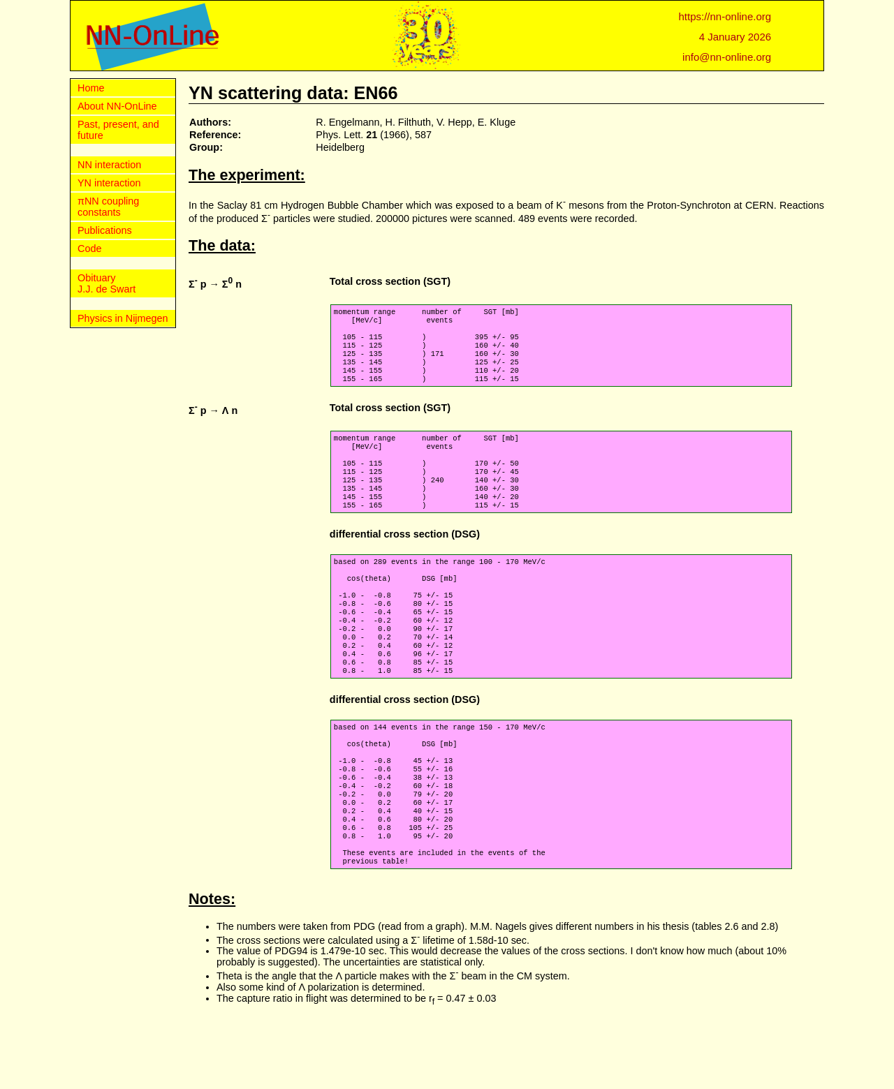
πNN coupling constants (108, 206)
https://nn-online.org (725, 16)
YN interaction (109, 182)
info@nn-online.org (726, 57)
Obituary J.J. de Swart (106, 283)
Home (91, 88)
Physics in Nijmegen (123, 318)
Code (89, 248)
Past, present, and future (118, 130)
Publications (105, 230)
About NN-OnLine (117, 106)
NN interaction (109, 164)
